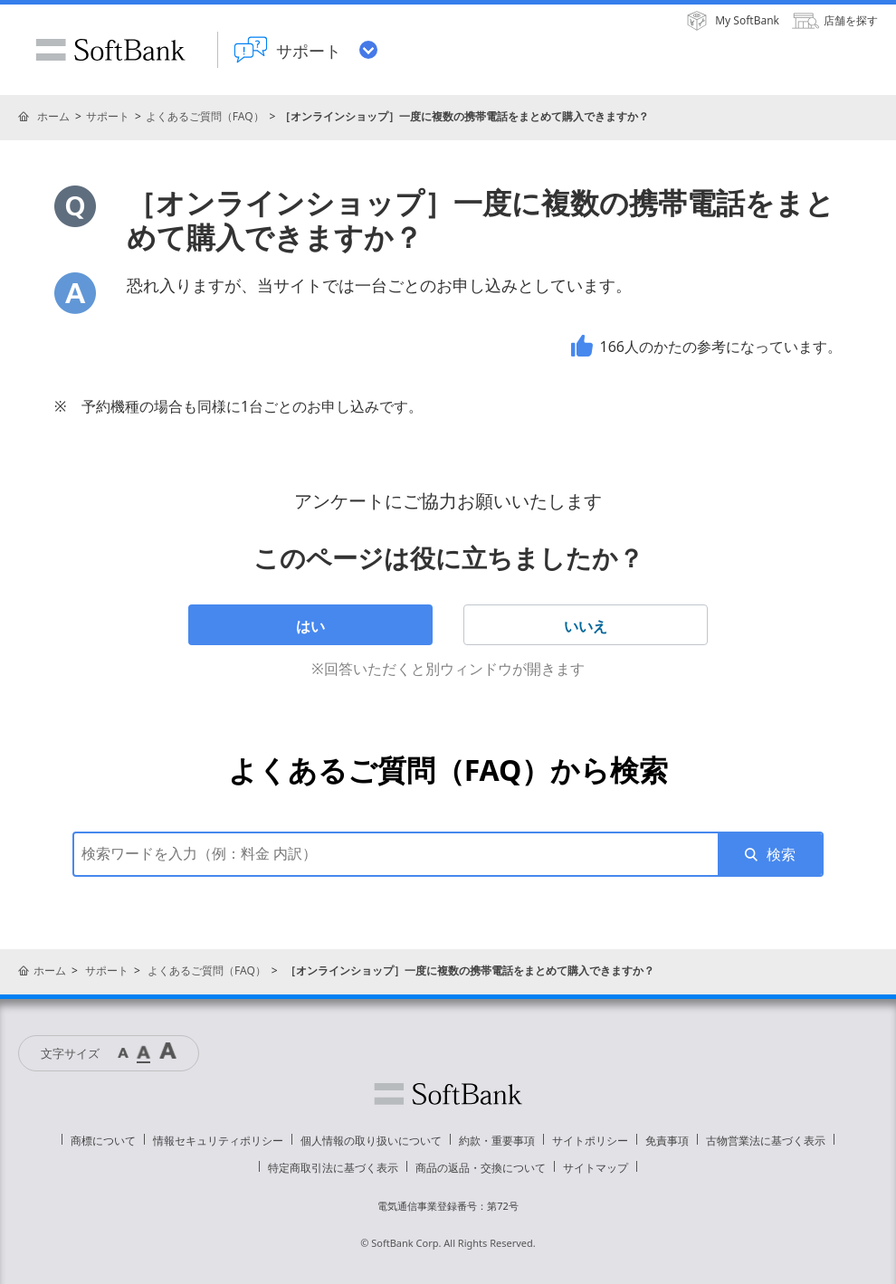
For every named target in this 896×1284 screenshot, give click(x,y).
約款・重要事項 (497, 1140)
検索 (781, 854)
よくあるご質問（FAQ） (205, 116)
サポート (107, 116)
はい (310, 626)
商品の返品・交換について (480, 1167)
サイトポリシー (590, 1140)
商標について (103, 1140)
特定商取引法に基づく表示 (333, 1167)
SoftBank (110, 49)
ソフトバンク (448, 1094)
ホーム (53, 116)
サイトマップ (595, 1167)
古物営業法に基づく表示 (765, 1140)
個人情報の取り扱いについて (371, 1140)
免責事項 (667, 1140)
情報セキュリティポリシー (218, 1140)
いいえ (585, 626)
